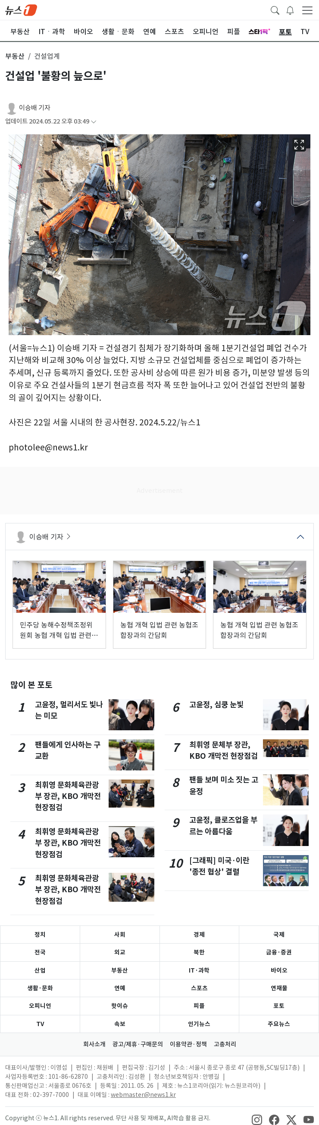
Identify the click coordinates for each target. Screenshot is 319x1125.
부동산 (119, 970)
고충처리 (225, 1044)
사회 (119, 934)
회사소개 (94, 1044)
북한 (199, 952)
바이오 (279, 970)
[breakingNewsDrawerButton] (290, 9)
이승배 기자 (34, 108)
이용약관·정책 (188, 1044)
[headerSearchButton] (275, 9)
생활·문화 (40, 988)
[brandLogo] (21, 9)
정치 (40, 934)
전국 (40, 952)
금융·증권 (279, 952)
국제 (279, 934)
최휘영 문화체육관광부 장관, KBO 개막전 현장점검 (68, 796)
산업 (40, 970)
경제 (199, 934)
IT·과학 (199, 970)
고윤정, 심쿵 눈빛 (216, 705)
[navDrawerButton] (307, 10)
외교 (119, 952)
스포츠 (199, 988)
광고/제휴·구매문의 (138, 1044)
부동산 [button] (15, 56)
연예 (119, 988)
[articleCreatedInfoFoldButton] (94, 121)
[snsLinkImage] (257, 1119)
